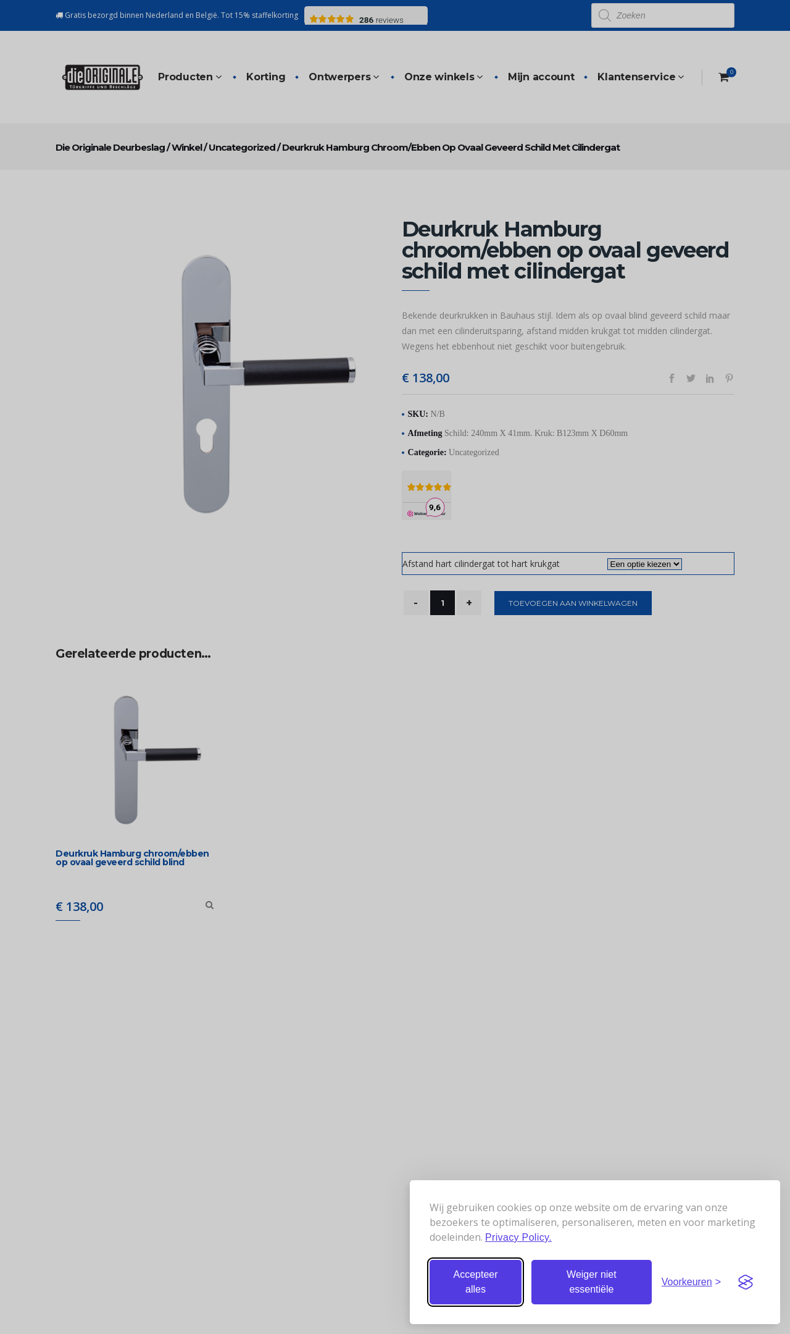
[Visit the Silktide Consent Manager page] (745, 1282)
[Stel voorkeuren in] (691, 1282)
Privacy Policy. (518, 1237)
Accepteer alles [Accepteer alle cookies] (475, 1281)
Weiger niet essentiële (592, 1281)
